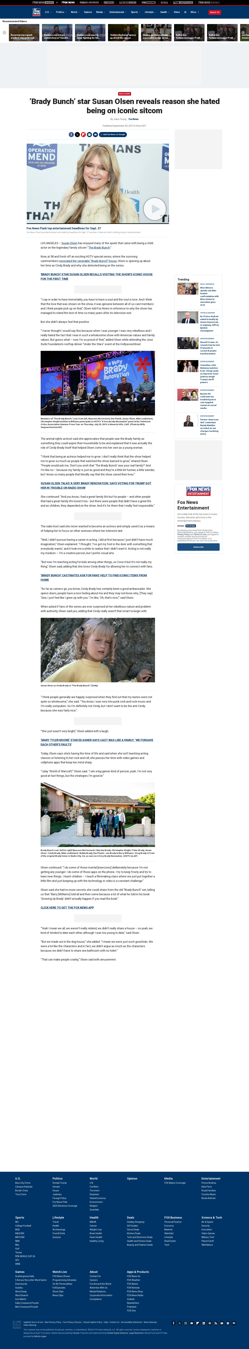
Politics (60, 12)
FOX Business (173, 1217)
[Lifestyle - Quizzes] (57, 1237)
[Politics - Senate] (56, 1186)
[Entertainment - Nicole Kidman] (209, 1198)
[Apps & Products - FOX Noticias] (133, 1287)
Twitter (77, 134)
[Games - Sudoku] (19, 1287)
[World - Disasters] (94, 1194)
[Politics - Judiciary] (57, 1194)
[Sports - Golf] (17, 1248)
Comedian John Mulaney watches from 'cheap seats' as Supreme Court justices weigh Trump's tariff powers (209, 374)
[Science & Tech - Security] (206, 1225)
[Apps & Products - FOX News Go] (133, 1276)
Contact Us (114, 1322)
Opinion (88, 12)
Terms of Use (200, 534)
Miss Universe (207, 284)
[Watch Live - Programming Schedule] (64, 1280)
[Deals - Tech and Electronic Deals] (140, 1237)
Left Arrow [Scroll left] (4, 33)
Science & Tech (212, 1217)
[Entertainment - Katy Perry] (207, 1186)
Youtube (191, 1323)
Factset (76, 1333)
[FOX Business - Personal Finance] (173, 1222)
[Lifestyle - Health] (56, 1225)
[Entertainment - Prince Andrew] (209, 1183)
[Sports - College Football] (23, 1225)
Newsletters (221, 1323)
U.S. (47, 12)
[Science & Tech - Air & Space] (207, 1222)
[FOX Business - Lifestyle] (168, 1237)
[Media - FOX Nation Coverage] (175, 1183)
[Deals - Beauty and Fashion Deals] (140, 1245)
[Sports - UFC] (17, 1260)
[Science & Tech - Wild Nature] (207, 1245)
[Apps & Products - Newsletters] (133, 1303)
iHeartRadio (234, 1323)
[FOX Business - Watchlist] (169, 1233)
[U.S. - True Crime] (20, 1194)
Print (89, 134)
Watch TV (214, 12)
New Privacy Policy (53, 1322)
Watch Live (60, 1272)
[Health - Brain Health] (96, 1233)
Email (95, 134)
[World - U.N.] (92, 1183)
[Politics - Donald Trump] (60, 1183)
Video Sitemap (30, 1325)
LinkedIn (203, 1323)
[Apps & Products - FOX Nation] (132, 1284)
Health (163, 12)
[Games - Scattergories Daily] (24, 1276)
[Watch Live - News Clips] (58, 1295)
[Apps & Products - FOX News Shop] (135, 1291)
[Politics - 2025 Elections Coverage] (65, 1206)
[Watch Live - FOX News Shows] (61, 1276)
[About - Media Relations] (98, 1291)
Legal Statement (136, 1333)
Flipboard (83, 134)
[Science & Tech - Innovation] (207, 1229)
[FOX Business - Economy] (169, 1225)
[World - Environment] (96, 1202)
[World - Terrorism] (95, 1190)
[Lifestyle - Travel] (56, 1222)
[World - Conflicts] (94, 1186)
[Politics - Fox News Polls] (60, 1202)
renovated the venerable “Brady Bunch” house (88, 261)
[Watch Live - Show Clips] (58, 1291)
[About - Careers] (94, 1280)
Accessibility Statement (131, 1322)
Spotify (227, 1323)
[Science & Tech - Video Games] (208, 1233)
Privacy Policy (183, 534)
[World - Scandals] (94, 1209)
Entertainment (117, 12)
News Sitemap (150, 1322)
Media (99, 12)
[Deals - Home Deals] (133, 1229)
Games (19, 1272)
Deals (130, 1217)
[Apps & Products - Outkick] (131, 1299)
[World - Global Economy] (98, 1198)
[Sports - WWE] (17, 1264)
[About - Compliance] (96, 1299)
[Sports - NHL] (17, 1245)
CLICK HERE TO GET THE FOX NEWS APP (67, 907)
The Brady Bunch (99, 247)
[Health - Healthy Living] (97, 1241)
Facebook (71, 134)
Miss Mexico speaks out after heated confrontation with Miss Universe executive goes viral (209, 296)
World (74, 12)
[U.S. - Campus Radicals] (24, 1186)
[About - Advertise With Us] (98, 1287)
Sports (134, 12)
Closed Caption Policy (92, 1322)
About (94, 1272)
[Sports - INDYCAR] (19, 1237)
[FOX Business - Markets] (168, 1229)
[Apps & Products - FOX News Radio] (135, 1295)
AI (185, 12)
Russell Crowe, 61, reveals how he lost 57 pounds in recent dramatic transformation (210, 348)
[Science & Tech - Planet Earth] (208, 1241)
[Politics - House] (56, 1190)
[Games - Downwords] (21, 1284)
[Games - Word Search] (21, 1295)
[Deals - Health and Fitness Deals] (139, 1241)
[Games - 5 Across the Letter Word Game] (31, 1280)
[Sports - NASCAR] (19, 1233)
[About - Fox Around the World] (100, 1284)
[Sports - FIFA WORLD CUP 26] (25, 1256)
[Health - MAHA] (93, 1222)
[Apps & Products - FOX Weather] (133, 1280)
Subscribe (198, 547)
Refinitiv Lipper (40, 1336)
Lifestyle (149, 12)
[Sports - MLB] (17, 1229)
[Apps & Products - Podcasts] (131, 1307)
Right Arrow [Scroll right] (243, 33)
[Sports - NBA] (17, 1241)
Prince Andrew (207, 313)
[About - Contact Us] (95, 1276)
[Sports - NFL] (17, 1222)
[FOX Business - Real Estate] (170, 1241)
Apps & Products (138, 1272)
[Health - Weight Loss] (96, 1229)
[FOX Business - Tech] (166, 1245)
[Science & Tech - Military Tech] (208, 1237)
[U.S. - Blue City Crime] (22, 1183)
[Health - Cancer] (93, 1225)
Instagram (185, 1323)
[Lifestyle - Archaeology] (59, 1229)
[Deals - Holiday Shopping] (135, 1222)
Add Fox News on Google (114, 134)
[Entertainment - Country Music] (209, 1194)
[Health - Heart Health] (96, 1237)
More (193, 12)
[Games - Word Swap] (21, 1291)
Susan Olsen (69, 243)
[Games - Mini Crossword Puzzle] (26, 1307)
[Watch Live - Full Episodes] (59, 1287)
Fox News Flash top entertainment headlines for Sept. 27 (64, 228)
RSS (215, 1323)
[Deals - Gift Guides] (132, 1225)
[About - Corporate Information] (101, 1295)
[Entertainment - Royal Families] (209, 1190)
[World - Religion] (94, 1206)
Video (177, 12)
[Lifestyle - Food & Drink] (59, 1233)
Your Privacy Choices (72, 1322)
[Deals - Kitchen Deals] (134, 1233)
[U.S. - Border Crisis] (21, 1190)
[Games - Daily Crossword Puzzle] (27, 1303)
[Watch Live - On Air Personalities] (62, 1284)
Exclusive (124, 94)
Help (106, 1322)
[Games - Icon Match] (20, 1299)
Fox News (36, 12)
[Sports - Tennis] (18, 1252)
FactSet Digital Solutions (117, 1333)
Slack (209, 1323)
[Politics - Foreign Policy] (59, 1198)
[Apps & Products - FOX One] (131, 1310)
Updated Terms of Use (33, 1322)
